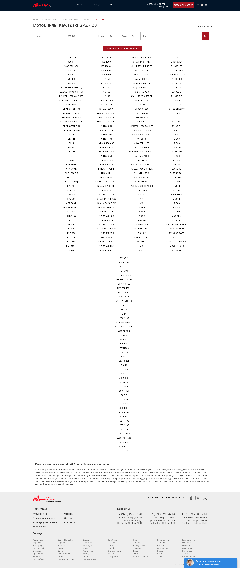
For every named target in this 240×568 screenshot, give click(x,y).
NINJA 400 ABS (106, 143)
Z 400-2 (177, 134)
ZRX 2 (124, 335)
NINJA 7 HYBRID (106, 169)
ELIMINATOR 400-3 (71, 117)
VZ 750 (141, 194)
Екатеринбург (189, 540)
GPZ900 (71, 212)
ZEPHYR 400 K (124, 288)
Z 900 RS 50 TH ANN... (177, 224)
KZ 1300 (106, 75)
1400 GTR (71, 62)
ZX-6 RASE (124, 391)
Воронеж (37, 543)
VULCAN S (141, 190)
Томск (185, 554)
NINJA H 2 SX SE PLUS (106, 182)
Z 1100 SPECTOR (176, 109)
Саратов (161, 545)
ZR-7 (124, 305)
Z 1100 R (176, 105)
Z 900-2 (124, 258)
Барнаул (62, 543)
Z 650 (177, 156)
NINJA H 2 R (106, 177)
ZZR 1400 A (124, 434)
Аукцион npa (40, 514)
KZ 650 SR (106, 83)
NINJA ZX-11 (106, 212)
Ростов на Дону (140, 556)
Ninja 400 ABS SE (141, 83)
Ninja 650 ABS (142, 92)
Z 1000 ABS (177, 62)
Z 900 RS (176, 220)
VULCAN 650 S (141, 173)
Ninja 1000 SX (142, 79)
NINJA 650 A (106, 160)
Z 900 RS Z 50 (177, 246)
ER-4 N (71, 139)
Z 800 (177, 203)
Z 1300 (176, 113)
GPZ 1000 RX (71, 173)
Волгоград (187, 551)
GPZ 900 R (71, 203)
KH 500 (71, 229)
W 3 (142, 203)
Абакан (61, 545)
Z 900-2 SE (124, 262)
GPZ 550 (71, 190)
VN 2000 (141, 139)
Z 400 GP (176, 130)
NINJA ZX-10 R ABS (106, 199)
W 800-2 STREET (141, 237)
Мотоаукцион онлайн (45, 522)
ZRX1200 (124, 348)
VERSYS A (142, 122)
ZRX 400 (124, 339)
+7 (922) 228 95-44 (157, 3)
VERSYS (142, 105)
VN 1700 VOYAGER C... (141, 134)
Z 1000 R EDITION (177, 75)
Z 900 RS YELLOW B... (177, 242)
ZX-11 (124, 365)
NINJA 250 (106, 126)
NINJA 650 (106, 156)
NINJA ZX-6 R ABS (141, 57)
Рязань (111, 554)
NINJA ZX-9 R (142, 70)
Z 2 (176, 117)
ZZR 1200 (124, 425)
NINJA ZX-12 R (106, 216)
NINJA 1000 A (106, 109)
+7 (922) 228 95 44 (129, 514)
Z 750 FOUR (177, 194)
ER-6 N (71, 152)
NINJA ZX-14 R (106, 224)
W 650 (142, 212)
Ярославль (38, 554)
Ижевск (36, 556)
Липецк (86, 554)
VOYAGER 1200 (141, 143)
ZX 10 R (124, 352)
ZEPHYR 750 (124, 297)
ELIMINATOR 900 (71, 130)
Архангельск (188, 548)
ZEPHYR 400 (124, 284)
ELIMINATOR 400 (71, 109)
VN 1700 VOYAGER (141, 130)
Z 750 (177, 182)
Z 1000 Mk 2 (177, 70)
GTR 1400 (71, 216)
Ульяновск (88, 551)
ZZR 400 (124, 442)
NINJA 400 (106, 139)
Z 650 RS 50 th (176, 173)
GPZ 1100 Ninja (71, 182)
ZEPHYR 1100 (124, 275)
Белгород (37, 545)
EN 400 (71, 134)
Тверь (85, 556)
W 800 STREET (141, 229)
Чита (134, 540)
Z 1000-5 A (176, 96)
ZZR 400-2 (124, 446)
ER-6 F (71, 147)
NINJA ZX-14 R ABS (106, 229)
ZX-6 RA (124, 386)
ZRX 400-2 (124, 344)
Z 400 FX (176, 126)
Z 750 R (177, 199)
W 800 (142, 216)
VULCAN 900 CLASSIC (142, 186)
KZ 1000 (106, 62)
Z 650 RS (176, 169)
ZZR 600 (124, 451)
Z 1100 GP (177, 100)
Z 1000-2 (176, 83)
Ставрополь (163, 548)
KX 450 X (106, 57)
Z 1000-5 (176, 92)
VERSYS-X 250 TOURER (141, 126)
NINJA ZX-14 (106, 220)
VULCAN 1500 (142, 147)
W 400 (142, 207)
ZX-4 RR (124, 382)
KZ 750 (106, 92)
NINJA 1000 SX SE (106, 113)
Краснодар (38, 540)
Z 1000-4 (176, 87)
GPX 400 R (71, 164)
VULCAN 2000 (142, 156)
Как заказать (40, 527)
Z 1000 (176, 57)
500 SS (71, 75)
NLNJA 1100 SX (142, 75)
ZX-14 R (124, 369)
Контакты (110, 5)
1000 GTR (71, 57)
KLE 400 (71, 233)
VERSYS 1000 (141, 109)
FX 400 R (71, 160)
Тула (159, 556)
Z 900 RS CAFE (176, 233)
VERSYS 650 (142, 117)
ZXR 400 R (124, 408)
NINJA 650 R (106, 164)
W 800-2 (142, 233)
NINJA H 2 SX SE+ (107, 186)
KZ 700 (106, 87)
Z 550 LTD (177, 152)
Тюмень (111, 545)
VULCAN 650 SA (141, 177)
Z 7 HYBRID (177, 177)
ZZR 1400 (124, 429)
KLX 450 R (71, 246)
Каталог (81, 5)
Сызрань (112, 543)
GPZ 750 (71, 199)
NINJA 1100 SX (106, 117)
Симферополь (115, 551)
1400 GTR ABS (71, 66)
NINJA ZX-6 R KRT (142, 62)
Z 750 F (177, 190)
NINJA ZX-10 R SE (107, 203)
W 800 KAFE (142, 224)
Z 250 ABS (177, 122)
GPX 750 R (71, 169)
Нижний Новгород (66, 559)
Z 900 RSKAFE (177, 250)
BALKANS (71, 105)
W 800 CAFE (142, 220)
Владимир (38, 551)
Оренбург (112, 548)
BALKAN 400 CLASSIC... (71, 100)
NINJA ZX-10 (106, 190)
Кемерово (137, 548)
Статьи (68, 518)
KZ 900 (106, 96)
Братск (160, 551)
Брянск (86, 548)
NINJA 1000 (106, 105)
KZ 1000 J (106, 66)
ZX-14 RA (124, 374)
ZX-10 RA (124, 356)
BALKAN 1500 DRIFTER (71, 92)
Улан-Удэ (87, 545)
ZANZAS (124, 271)
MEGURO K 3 (106, 100)
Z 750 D (177, 186)
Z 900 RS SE (177, 237)
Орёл (60, 551)
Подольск (87, 543)
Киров (61, 556)
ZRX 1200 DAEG (124, 322)
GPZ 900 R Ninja (71, 207)
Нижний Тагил (89, 559)
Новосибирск (39, 559)
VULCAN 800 (141, 182)
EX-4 (71, 156)
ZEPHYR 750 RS (124, 301)
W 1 (142, 199)
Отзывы (68, 514)
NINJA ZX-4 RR (106, 246)
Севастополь (64, 554)
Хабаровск (113, 556)
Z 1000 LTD (176, 66)
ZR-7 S (124, 309)
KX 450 (71, 250)
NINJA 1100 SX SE (106, 122)
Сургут (61, 548)
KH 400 (71, 224)
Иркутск (186, 545)
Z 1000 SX (177, 79)
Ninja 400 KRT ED (141, 87)
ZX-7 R (124, 395)
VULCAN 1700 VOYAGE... (141, 152)
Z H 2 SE (124, 267)
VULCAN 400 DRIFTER (142, 169)
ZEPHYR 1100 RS (124, 279)
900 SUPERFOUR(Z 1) (71, 87)
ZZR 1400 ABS (124, 438)
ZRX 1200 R (124, 331)
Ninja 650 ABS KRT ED (142, 96)
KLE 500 (71, 237)
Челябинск (113, 540)
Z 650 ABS (177, 164)
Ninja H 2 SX (141, 100)
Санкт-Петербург (66, 540)
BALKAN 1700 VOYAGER (71, 96)
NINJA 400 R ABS (106, 152)
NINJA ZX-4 (106, 237)
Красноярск (163, 540)
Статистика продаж (44, 518)
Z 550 (177, 143)
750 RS (71, 79)
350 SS (71, 70)
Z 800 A (177, 207)
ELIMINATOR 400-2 (71, 113)
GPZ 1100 (71, 177)
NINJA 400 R (106, 147)
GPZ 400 (71, 186)
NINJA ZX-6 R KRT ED (141, 66)
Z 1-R (141, 250)
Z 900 (177, 212)
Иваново (186, 543)
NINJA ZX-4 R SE (106, 242)
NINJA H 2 (106, 173)
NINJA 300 (106, 134)
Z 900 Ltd (177, 216)
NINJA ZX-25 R (106, 233)
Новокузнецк (138, 545)
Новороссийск (40, 548)
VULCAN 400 (141, 160)
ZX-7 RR (124, 399)
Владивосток (188, 556)
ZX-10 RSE (124, 361)
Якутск (135, 551)
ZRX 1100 (124, 318)
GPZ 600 (71, 194)
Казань (86, 540)
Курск (135, 554)
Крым (160, 554)
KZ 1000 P (106, 70)
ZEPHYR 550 (124, 292)
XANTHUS (142, 242)
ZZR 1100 (124, 421)
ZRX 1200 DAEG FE (124, 327)
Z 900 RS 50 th (176, 229)
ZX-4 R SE (124, 378)
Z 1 (141, 246)
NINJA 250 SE (107, 130)
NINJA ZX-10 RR (106, 207)
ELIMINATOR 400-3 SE (71, 122)
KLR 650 (71, 242)
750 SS (71, 83)
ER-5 (71, 143)
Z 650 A (177, 160)
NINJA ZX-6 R (106, 250)
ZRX (124, 314)
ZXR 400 (124, 404)
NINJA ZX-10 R (106, 194)
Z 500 (177, 139)
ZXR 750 (124, 416)
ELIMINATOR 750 (71, 126)
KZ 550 (106, 79)
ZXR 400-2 (124, 412)
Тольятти (161, 543)
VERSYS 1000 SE (141, 113)
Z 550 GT (176, 147)
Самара (136, 543)
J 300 (71, 220)
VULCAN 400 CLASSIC (142, 164)
